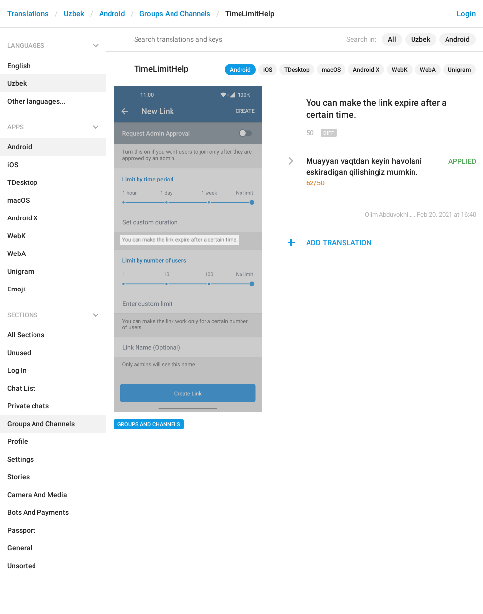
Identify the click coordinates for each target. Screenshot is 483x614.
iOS (267, 69)
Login (466, 13)
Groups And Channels (174, 13)
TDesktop (297, 69)
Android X (366, 69)
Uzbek (74, 13)
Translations (28, 13)
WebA (428, 69)
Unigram (459, 69)
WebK (400, 69)
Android (112, 13)
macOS (331, 69)
